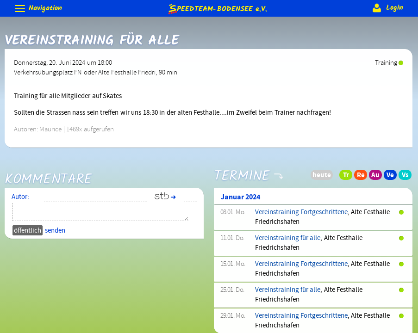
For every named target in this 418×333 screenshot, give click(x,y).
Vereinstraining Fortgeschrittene (301, 212)
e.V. (217, 8)
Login (386, 8)
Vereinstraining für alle (288, 238)
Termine (242, 171)
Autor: (20, 197)
